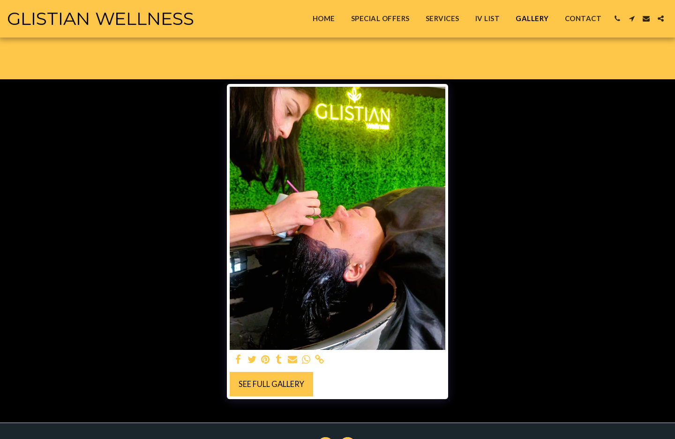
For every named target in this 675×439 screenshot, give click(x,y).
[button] (617, 18)
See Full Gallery (271, 384)
